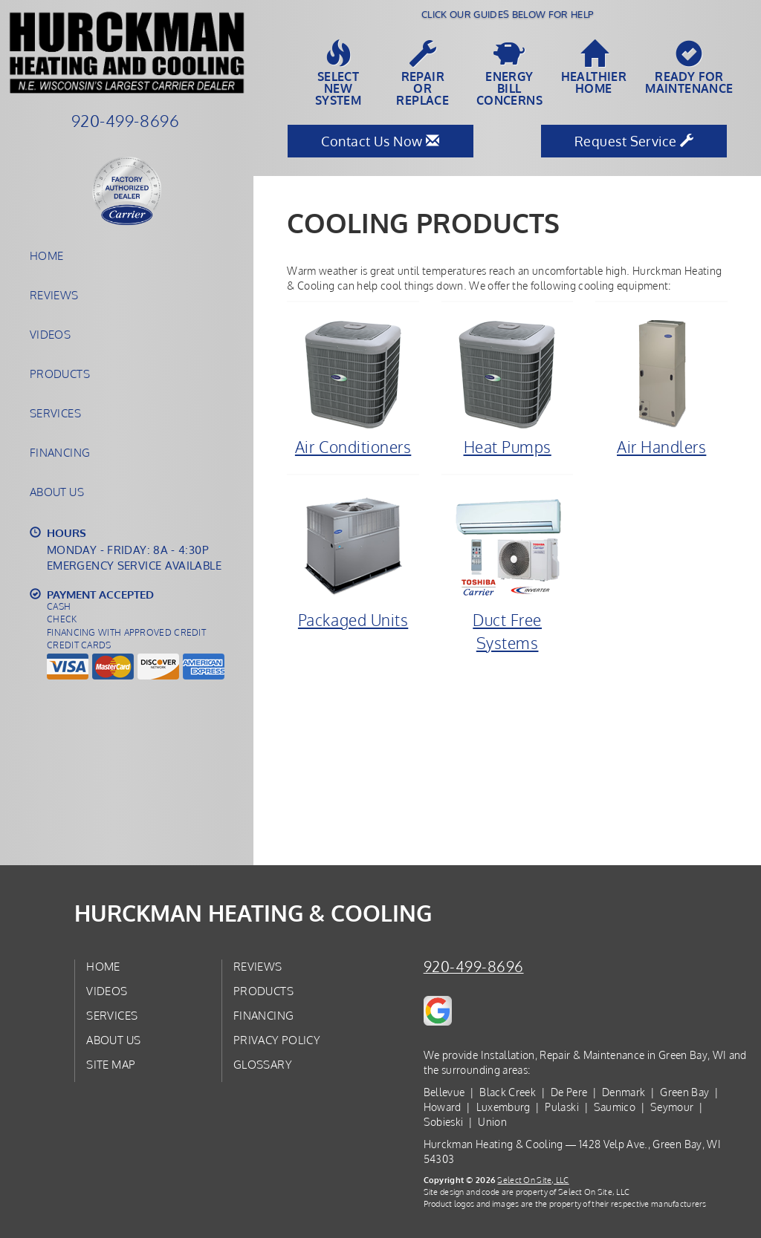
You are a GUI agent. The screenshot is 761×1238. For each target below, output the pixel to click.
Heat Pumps (507, 387)
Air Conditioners (353, 387)
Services (55, 413)
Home (46, 255)
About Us (57, 491)
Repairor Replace (423, 73)
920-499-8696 (474, 966)
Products (60, 373)
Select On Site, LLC (533, 1179)
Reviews (54, 295)
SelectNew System (338, 73)
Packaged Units (353, 560)
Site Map (110, 1064)
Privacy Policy (276, 1039)
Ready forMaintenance (689, 67)
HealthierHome (594, 67)
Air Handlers (661, 387)
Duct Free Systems (507, 571)
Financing (60, 452)
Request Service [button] (634, 141)
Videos (50, 334)
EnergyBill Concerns (509, 73)
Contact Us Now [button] (380, 141)
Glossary (262, 1064)
